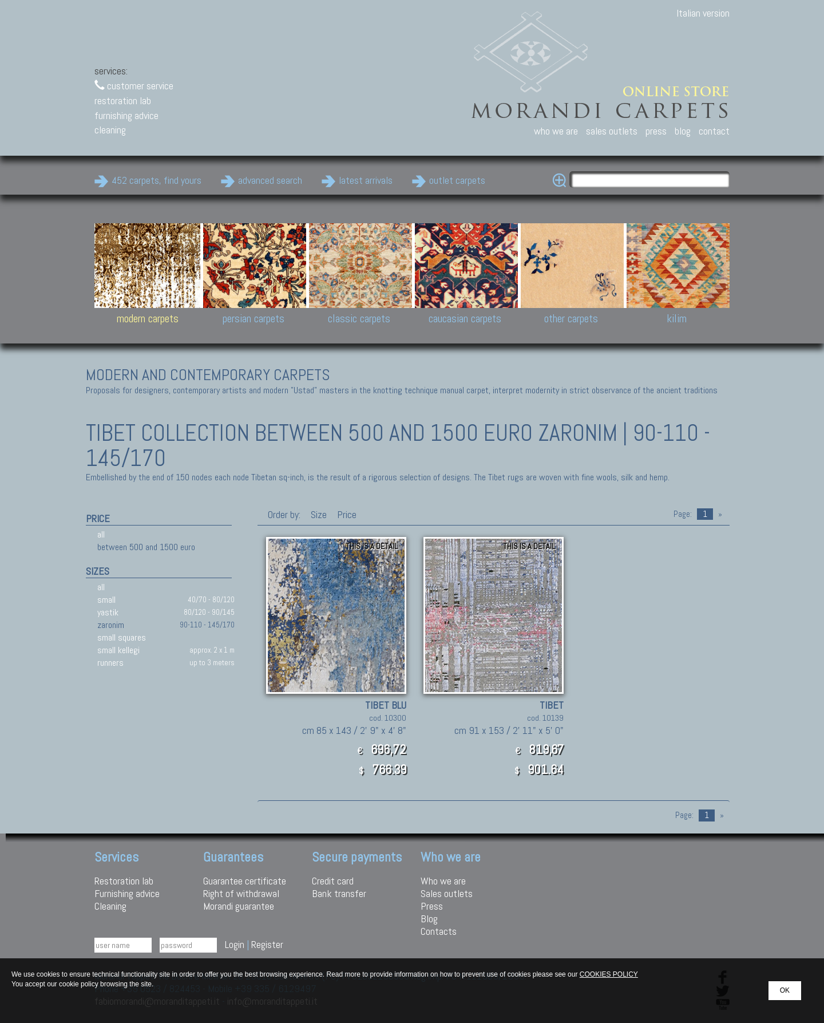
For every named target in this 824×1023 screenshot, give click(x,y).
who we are (556, 130)
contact (714, 130)
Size (318, 514)
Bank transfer (339, 893)
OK (785, 990)
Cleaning (110, 906)
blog (683, 130)
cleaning (110, 129)
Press (432, 906)
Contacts (439, 931)
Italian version (703, 12)
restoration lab (122, 100)
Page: (683, 514)
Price (345, 514)
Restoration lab (123, 880)
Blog (429, 918)
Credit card (333, 880)
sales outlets (611, 130)
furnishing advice (126, 115)
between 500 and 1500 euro (146, 547)
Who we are (443, 880)
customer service (133, 85)
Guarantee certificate (244, 880)
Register (267, 944)
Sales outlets (447, 893)
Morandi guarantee (238, 906)
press (656, 130)
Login (234, 944)
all (101, 534)
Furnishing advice (127, 893)
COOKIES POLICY (609, 974)
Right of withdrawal (241, 893)
